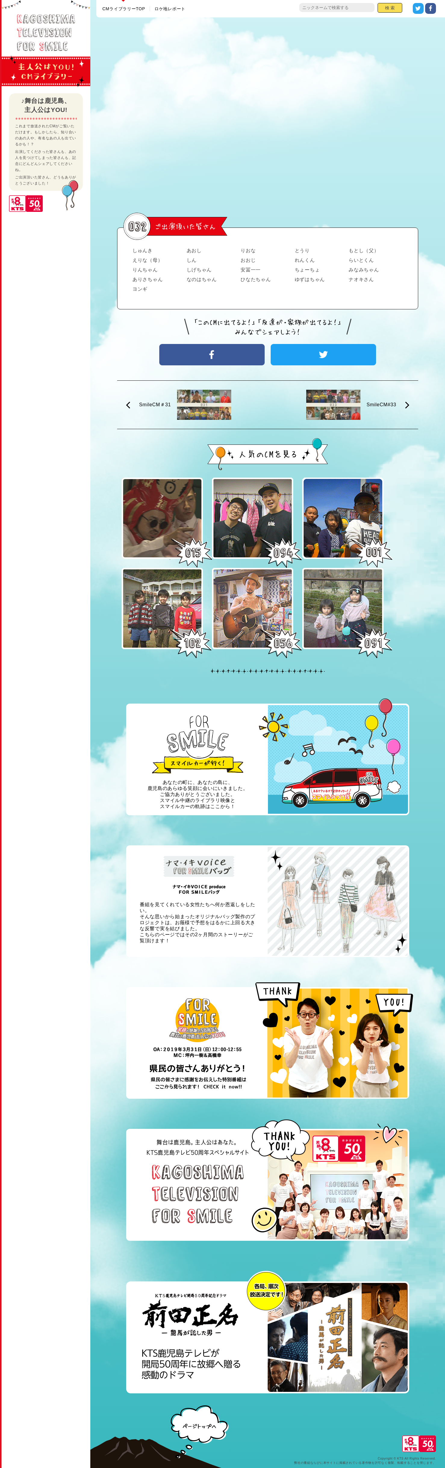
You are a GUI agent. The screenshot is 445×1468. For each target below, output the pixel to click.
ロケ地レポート (169, 8)
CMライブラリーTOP (123, 8)
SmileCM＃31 (155, 404)
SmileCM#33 (381, 404)
